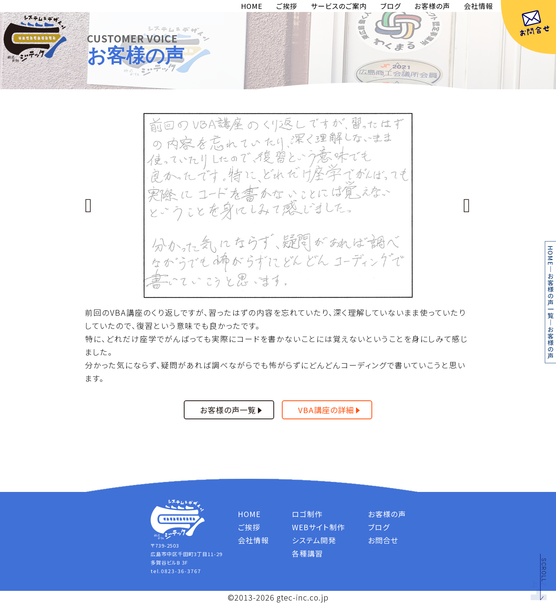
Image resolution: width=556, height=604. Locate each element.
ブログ (390, 6)
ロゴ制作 (307, 514)
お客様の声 (432, 6)
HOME (252, 6)
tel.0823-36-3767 (176, 571)
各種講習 (307, 553)
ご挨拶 (286, 6)
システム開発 (314, 540)
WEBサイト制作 (318, 527)
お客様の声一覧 (550, 296)
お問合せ (383, 540)
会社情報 (478, 6)
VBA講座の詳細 (326, 409)
